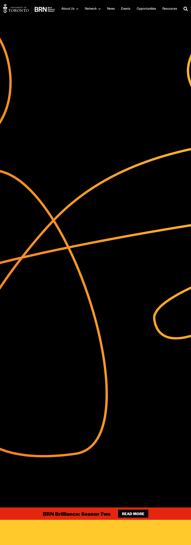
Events (125, 8)
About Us (68, 8)
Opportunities (146, 8)
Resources (169, 8)
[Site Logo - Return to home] (29, 8)
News (111, 8)
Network (91, 8)
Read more (133, 513)
